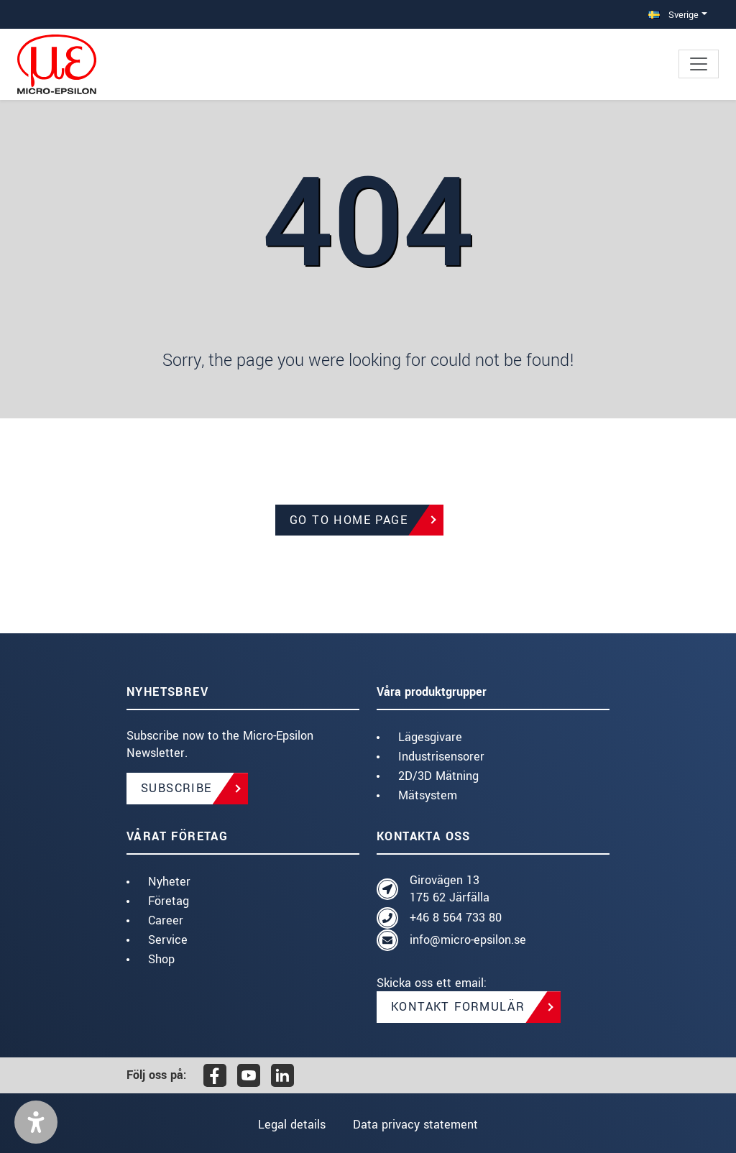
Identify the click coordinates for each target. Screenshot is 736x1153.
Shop (161, 959)
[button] (36, 1122)
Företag (168, 901)
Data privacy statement (415, 1124)
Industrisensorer (441, 756)
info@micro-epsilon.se (468, 940)
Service (168, 939)
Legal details (292, 1124)
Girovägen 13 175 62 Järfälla (449, 889)
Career (165, 920)
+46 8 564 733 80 (456, 917)
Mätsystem (427, 795)
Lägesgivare (430, 737)
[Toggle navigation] (698, 64)
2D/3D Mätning (438, 776)
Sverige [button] (673, 15)
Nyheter (169, 881)
